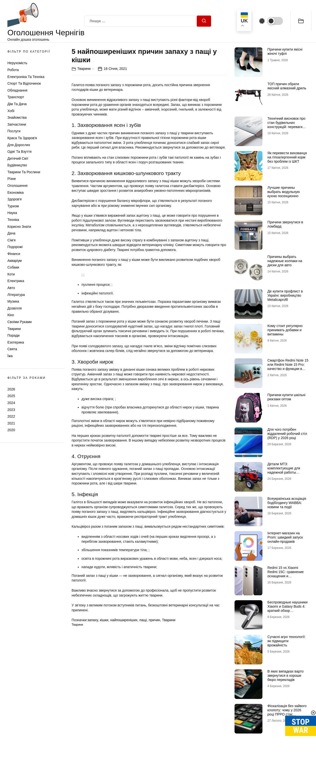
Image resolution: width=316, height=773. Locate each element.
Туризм (13, 206)
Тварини (14, 329)
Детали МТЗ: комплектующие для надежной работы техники (283, 470)
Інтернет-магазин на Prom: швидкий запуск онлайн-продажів (285, 537)
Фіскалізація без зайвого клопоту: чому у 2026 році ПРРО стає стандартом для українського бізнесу (286, 714)
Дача (11, 233)
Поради (13, 335)
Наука (12, 213)
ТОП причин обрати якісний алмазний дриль (286, 86)
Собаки (13, 267)
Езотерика (15, 342)
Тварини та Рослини (23, 172)
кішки (104, 620)
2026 (11, 389)
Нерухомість (17, 63)
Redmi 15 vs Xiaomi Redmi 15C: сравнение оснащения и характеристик (285, 574)
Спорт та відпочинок (24, 83)
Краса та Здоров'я (22, 138)
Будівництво (17, 165)
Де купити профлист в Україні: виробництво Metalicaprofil (285, 295)
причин (154, 620)
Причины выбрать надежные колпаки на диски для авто (284, 261)
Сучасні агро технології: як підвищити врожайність (286, 641)
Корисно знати (19, 227)
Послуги (13, 131)
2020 (11, 430)
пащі (143, 620)
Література (16, 295)
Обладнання (17, 90)
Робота (13, 70)
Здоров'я (14, 199)
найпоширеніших (124, 620)
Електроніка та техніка (25, 77)
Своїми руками (19, 322)
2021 (11, 423)
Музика (13, 301)
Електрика (15, 281)
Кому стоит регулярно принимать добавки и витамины (284, 330)
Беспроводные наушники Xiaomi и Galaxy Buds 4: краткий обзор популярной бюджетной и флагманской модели (287, 610)
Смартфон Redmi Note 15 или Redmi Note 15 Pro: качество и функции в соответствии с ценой (287, 366)
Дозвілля (14, 308)
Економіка (15, 192)
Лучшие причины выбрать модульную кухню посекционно (283, 192)
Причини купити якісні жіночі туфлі (284, 51)
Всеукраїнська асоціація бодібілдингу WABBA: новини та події (286, 503)
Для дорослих (18, 145)
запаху (92, 620)
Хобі (10, 111)
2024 (11, 403)
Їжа (10, 356)
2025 (11, 396)
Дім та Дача (17, 104)
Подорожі (14, 247)
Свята (12, 349)
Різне (11, 179)
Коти (11, 274)
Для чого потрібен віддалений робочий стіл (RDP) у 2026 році (287, 433)
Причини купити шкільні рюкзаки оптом (286, 397)
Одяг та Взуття (19, 152)
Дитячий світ (17, 158)
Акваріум (14, 261)
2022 (11, 416)
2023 (11, 410)
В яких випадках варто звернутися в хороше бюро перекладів (285, 675)
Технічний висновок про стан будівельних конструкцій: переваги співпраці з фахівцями (286, 124)
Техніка (13, 220)
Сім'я (11, 240)
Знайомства (17, 117)
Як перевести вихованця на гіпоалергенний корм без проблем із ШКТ (287, 157)
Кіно (10, 315)
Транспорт (15, 97)
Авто (11, 288)
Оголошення (17, 186)
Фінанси (13, 254)
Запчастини (16, 124)
